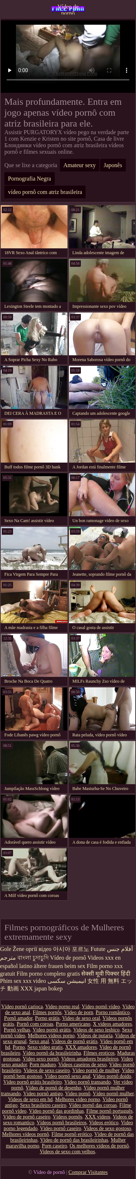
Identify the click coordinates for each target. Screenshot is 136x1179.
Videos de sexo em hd (30, 1099)
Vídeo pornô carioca (22, 1006)
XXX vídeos (97, 1117)
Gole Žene (12, 949)
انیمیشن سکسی (67, 981)
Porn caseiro (54, 1146)
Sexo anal (39, 1041)
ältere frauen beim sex (59, 966)
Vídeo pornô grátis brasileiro (32, 1082)
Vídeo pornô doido (112, 1076)
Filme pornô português (109, 1111)
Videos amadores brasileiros (90, 1059)
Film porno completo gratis (48, 974)
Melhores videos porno (51, 1035)
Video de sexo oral (81, 1018)
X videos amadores (112, 1024)
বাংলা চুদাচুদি (33, 958)
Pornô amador (18, 1018)
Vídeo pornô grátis (52, 1030)
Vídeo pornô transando (87, 1082)
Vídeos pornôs (67, 1117)
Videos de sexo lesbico (96, 1030)
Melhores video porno (77, 1099)
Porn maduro (42, 1064)
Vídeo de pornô (67, 9)
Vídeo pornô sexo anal (67, 1076)
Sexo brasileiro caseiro (43, 1105)
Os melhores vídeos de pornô (99, 1146)
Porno (19, 1047)
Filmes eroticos (99, 1053)
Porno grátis (47, 1018)
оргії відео (38, 949)
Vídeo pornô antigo (43, 1093)
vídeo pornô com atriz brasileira (45, 192)
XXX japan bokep (41, 988)
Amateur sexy (79, 165)
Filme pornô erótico (71, 1134)
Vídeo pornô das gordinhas (56, 1111)
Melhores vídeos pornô (25, 1134)
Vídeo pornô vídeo (101, 1006)
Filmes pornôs (47, 1012)
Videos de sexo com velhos (67, 1151)
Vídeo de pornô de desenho (53, 1088)
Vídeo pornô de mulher (95, 1070)
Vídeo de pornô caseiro (26, 1117)
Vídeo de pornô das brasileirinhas (74, 1140)
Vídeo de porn (78, 1012)
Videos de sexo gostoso (107, 1128)
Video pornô (78, 1093)
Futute (98, 949)
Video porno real (62, 1006)
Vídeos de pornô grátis (74, 1041)
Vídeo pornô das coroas (93, 1105)
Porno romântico (113, 1012)
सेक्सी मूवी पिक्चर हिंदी (105, 974)
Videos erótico (103, 1122)
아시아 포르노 (71, 949)
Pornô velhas (17, 1030)
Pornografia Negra (29, 178)
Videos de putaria (94, 1035)
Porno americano (73, 1024)
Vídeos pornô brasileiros (62, 1122)
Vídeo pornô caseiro (60, 1128)
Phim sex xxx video (23, 981)
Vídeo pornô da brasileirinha (52, 1053)
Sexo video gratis (44, 1047)
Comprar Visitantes (88, 1172)
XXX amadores (81, 1047)
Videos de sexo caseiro (47, 1070)
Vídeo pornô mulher (113, 1093)
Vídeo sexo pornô (41, 1059)
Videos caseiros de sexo (82, 1064)
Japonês (113, 165)
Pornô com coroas (35, 1024)
